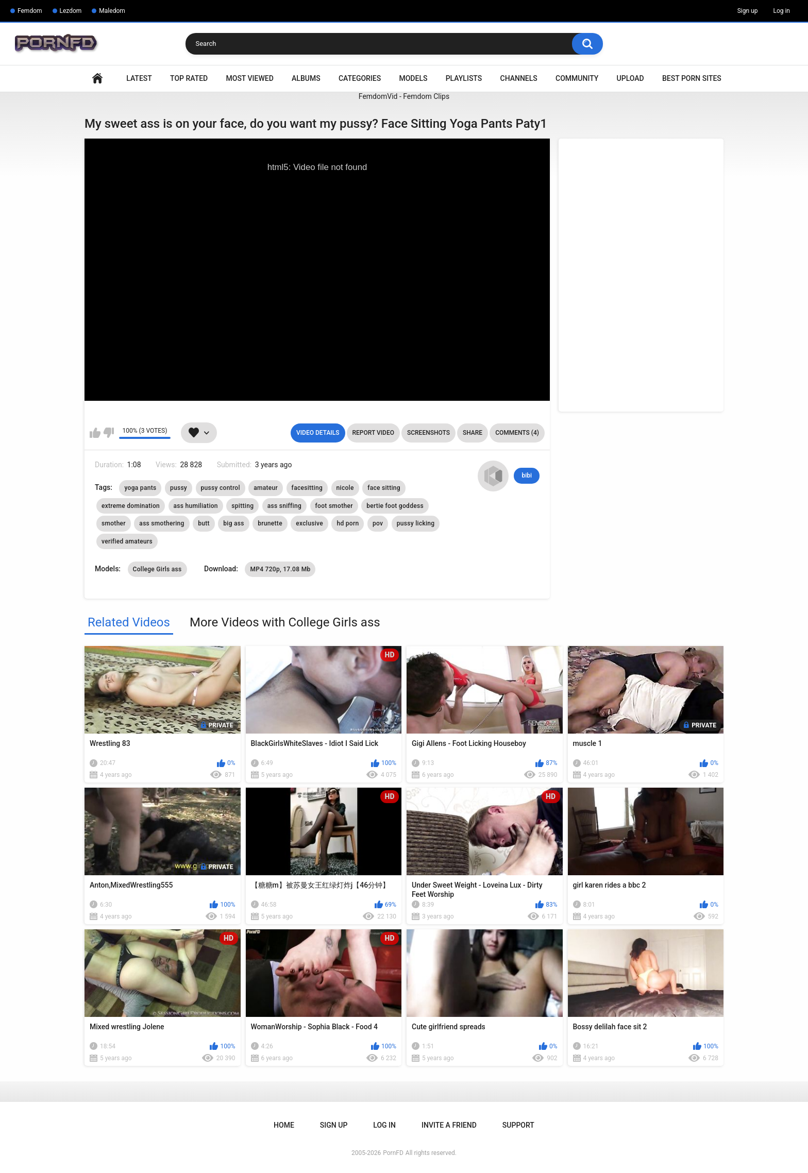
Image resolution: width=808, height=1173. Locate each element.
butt (204, 523)
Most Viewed (250, 78)
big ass (233, 523)
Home (97, 78)
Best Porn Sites (691, 78)
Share (472, 432)
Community (577, 78)
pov (378, 523)
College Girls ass (157, 569)
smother (114, 523)
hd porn (347, 523)
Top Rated (189, 78)
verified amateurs (127, 541)
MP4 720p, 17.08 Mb (280, 569)
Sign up (747, 10)
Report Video (373, 432)
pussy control (220, 487)
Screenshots (428, 432)
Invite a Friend (449, 1125)
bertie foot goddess (395, 505)
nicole (345, 487)
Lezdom (71, 10)
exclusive (309, 523)
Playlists (464, 78)
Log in (781, 10)
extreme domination (131, 505)
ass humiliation (196, 505)
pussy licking (416, 523)
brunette (270, 523)
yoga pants (140, 487)
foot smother (334, 505)
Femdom (30, 10)
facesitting (307, 487)
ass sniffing (284, 505)
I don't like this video (108, 433)
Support (518, 1125)
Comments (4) (517, 432)
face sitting (383, 487)
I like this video (95, 433)
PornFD (393, 1153)
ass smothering (161, 523)
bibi (526, 475)
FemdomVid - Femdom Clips (404, 96)
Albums (306, 78)
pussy (178, 487)
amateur (266, 487)
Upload (630, 78)
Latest (139, 78)
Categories (360, 78)
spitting (242, 505)
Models (413, 78)
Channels (518, 78)
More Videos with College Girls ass (285, 622)
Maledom (112, 10)
